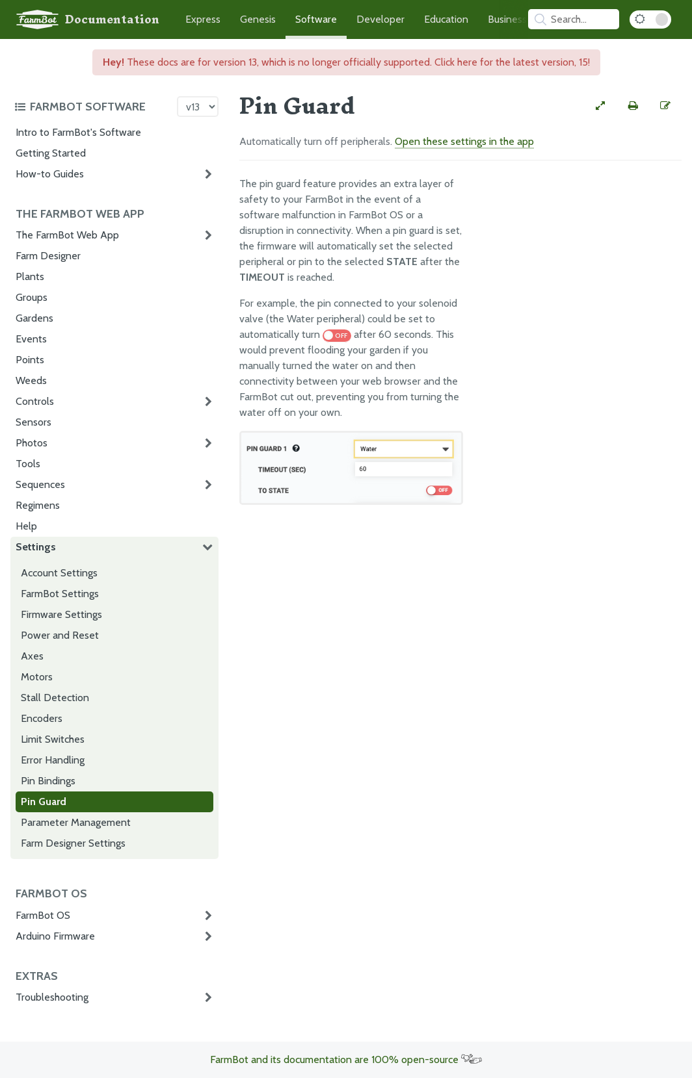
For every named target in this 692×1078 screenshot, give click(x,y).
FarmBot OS (43, 915)
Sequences (40, 484)
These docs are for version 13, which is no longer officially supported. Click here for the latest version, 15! (346, 62)
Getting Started (51, 153)
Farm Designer (48, 256)
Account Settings (59, 573)
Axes (32, 656)
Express (202, 19)
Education (446, 19)
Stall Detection (55, 697)
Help (26, 526)
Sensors (33, 422)
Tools (28, 463)
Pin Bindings (48, 781)
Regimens (38, 505)
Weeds (31, 380)
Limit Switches (53, 739)
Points (30, 359)
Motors (37, 677)
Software (316, 19)
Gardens (34, 318)
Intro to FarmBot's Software (78, 132)
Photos (31, 443)
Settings (36, 547)
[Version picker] (198, 106)
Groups (31, 297)
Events (31, 339)
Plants (30, 276)
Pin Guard (43, 801)
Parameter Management (76, 822)
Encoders (41, 718)
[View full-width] (600, 106)
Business (507, 19)
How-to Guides (50, 174)
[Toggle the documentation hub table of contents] (92, 106)
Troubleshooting (52, 997)
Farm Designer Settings (73, 843)
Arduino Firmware (55, 936)
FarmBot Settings (60, 593)
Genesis (258, 19)
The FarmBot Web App (67, 235)
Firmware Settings (61, 614)
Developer (380, 19)
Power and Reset (60, 635)
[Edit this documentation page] (665, 106)
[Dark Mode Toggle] (650, 19)
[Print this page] (633, 106)
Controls (35, 401)
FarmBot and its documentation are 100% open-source (346, 1059)
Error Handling (53, 760)
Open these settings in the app (464, 141)
